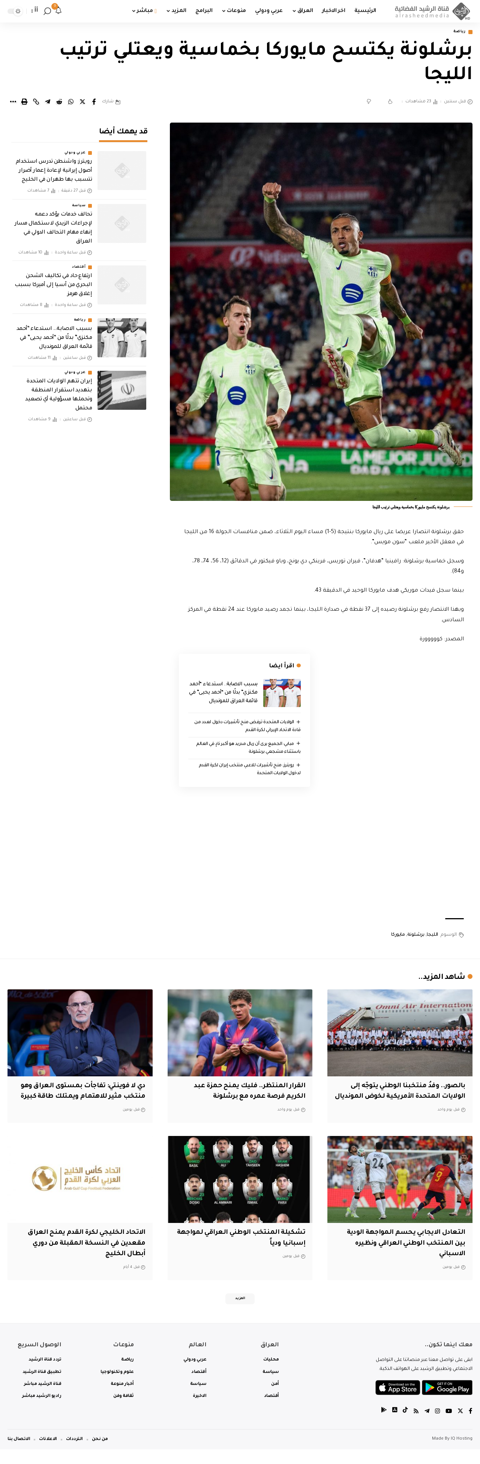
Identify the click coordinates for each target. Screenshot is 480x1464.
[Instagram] (436, 1426)
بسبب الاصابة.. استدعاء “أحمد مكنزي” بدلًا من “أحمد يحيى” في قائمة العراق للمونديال (223, 693)
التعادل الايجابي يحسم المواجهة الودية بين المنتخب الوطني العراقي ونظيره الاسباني (401, 1255)
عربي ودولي (75, 148)
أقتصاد (79, 262)
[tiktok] (403, 1426)
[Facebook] (470, 1426)
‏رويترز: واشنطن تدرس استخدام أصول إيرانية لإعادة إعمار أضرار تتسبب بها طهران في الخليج (54, 166)
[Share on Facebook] (94, 103)
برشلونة (415, 936)
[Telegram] (425, 1426)
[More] (13, 103)
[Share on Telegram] (47, 103)
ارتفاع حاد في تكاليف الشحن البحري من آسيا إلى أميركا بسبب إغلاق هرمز (53, 280)
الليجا (432, 936)
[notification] (58, 11)
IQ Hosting (461, 1453)
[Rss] (414, 1426)
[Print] (24, 103)
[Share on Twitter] (82, 103)
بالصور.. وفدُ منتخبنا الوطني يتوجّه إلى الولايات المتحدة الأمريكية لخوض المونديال (404, 1098)
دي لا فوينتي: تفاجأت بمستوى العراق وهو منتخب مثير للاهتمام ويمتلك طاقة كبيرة (82, 1098)
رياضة (457, 32)
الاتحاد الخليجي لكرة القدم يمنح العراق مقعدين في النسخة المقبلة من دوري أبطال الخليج (82, 1255)
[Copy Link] (36, 103)
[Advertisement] (321, 854)
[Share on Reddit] (59, 103)
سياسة (79, 201)
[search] (47, 11)
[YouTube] (448, 1426)
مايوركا (398, 936)
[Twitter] (460, 1426)
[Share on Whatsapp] (71, 103)
